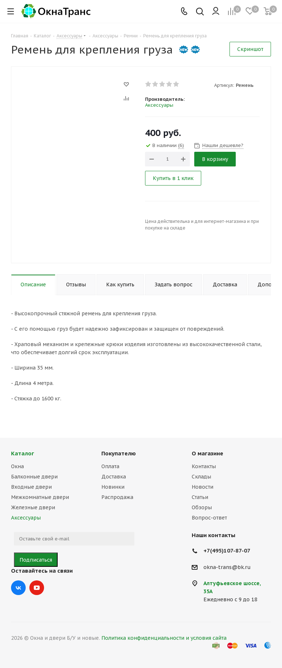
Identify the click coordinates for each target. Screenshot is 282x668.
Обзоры (202, 507)
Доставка (113, 476)
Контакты (204, 466)
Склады (201, 476)
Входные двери (31, 487)
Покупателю (118, 453)
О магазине (207, 453)
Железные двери (33, 507)
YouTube (36, 587)
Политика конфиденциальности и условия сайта (164, 638)
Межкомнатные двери (40, 497)
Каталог (22, 453)
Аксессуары (159, 105)
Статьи (200, 497)
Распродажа (117, 497)
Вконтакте (18, 587)
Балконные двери (34, 476)
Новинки (112, 487)
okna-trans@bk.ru (227, 567)
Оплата (110, 466)
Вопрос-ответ (209, 517)
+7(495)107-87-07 (226, 550)
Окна (17, 466)
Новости (202, 487)
